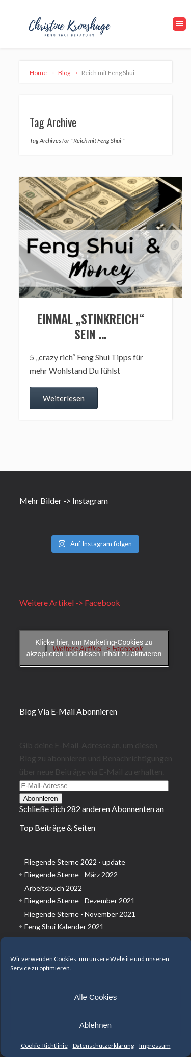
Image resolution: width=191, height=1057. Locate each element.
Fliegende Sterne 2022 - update (74, 861)
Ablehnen (95, 1025)
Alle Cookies (95, 997)
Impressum (155, 1045)
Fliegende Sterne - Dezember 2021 (79, 900)
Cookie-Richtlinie (44, 1045)
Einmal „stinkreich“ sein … (90, 326)
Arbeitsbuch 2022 (53, 887)
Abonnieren (40, 798)
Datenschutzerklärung (103, 1045)
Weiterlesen (64, 398)
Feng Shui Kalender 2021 (64, 926)
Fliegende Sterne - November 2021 (79, 913)
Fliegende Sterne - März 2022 (71, 874)
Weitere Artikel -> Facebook (69, 602)
